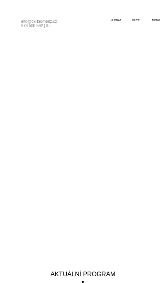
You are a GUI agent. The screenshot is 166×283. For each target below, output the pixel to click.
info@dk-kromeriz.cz (39, 21)
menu (156, 20)
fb (47, 26)
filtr (136, 20)
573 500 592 (32, 26)
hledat (116, 20)
